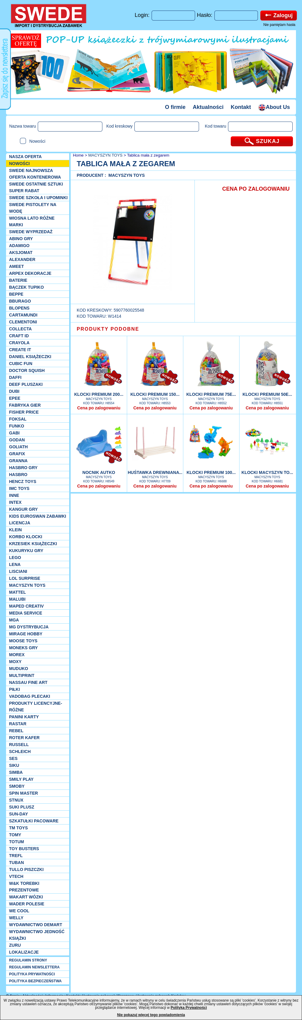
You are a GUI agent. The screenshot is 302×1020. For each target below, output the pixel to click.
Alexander (22, 259)
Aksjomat (21, 252)
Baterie (18, 280)
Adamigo (19, 245)
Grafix (17, 453)
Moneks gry (23, 647)
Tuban (16, 862)
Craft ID (19, 335)
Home (78, 155)
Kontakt (241, 107)
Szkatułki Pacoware (34, 820)
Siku (14, 765)
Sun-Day (18, 814)
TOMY (15, 834)
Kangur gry (23, 509)
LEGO (15, 557)
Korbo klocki (25, 536)
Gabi (14, 433)
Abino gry (21, 238)
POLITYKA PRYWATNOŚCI (32, 974)
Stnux (16, 800)
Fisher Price (24, 412)
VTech (16, 876)
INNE (14, 495)
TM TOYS (18, 827)
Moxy (15, 661)
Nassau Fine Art (28, 682)
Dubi (14, 391)
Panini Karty (24, 716)
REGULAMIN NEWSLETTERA (34, 967)
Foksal (18, 419)
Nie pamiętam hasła (279, 25)
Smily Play (21, 779)
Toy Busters (24, 848)
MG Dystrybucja (29, 626)
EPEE (14, 398)
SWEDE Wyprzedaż (31, 231)
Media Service (25, 613)
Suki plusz (21, 807)
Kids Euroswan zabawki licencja (37, 519)
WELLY (16, 917)
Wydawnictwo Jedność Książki (37, 935)
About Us (274, 107)
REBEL (16, 730)
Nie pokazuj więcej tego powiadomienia (151, 1015)
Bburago (20, 301)
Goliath (18, 446)
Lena (15, 564)
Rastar (17, 723)
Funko (16, 426)
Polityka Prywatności (189, 1008)
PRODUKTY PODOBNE (108, 329)
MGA (14, 620)
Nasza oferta (25, 156)
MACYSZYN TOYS (27, 585)
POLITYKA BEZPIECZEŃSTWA (35, 981)
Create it (20, 349)
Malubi (17, 599)
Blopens (19, 308)
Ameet (16, 266)
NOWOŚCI (19, 163)
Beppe (16, 294)
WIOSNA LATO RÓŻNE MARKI (32, 221)
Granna (18, 460)
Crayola (19, 342)
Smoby (16, 786)
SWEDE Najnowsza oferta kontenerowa (35, 174)
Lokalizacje (24, 952)
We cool (19, 910)
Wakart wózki (26, 896)
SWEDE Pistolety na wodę (32, 208)
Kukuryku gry (26, 550)
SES (13, 758)
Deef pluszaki (26, 384)
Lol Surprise (24, 578)
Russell (19, 744)
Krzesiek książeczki (33, 543)
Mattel (17, 592)
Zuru (15, 945)
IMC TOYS (19, 488)
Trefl (16, 855)
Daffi (15, 377)
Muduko (18, 668)
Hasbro (18, 474)
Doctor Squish (27, 370)
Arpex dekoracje (30, 273)
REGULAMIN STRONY (28, 960)
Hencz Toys (22, 481)
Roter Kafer (24, 737)
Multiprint (21, 675)
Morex (16, 654)
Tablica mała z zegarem (148, 155)
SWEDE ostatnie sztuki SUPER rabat (36, 187)
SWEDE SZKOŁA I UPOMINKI (38, 197)
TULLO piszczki (26, 869)
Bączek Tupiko (26, 287)
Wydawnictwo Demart (35, 924)
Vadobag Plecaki (29, 696)
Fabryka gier (25, 405)
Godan (17, 439)
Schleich (20, 751)
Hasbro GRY (23, 467)
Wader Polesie (26, 903)
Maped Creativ (26, 606)
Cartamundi (23, 315)
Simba (16, 772)
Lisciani (18, 571)
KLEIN (15, 529)
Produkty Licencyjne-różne (35, 706)
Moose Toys (23, 640)
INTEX (15, 502)
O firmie (175, 107)
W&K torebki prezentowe (24, 886)
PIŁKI (14, 689)
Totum (16, 841)
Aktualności (208, 107)
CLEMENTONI (23, 321)
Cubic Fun (20, 363)
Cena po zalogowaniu (98, 407)
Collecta (20, 328)
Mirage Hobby (25, 633)
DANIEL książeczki (30, 356)
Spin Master (23, 793)
